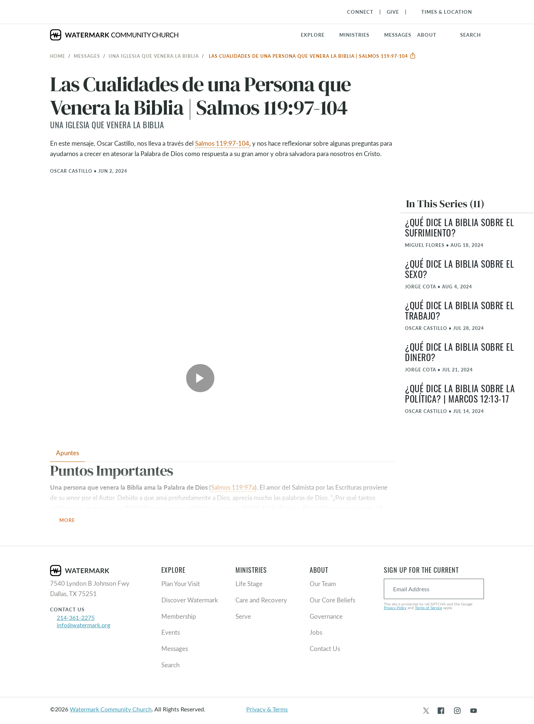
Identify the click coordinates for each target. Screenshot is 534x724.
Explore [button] (312, 35)
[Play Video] (200, 378)
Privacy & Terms (267, 709)
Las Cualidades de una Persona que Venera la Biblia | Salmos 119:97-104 (312, 56)
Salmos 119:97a (233, 487)
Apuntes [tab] (67, 453)
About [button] (426, 35)
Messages (87, 56)
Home (57, 56)
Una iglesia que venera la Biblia (154, 56)
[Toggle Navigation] (443, 12)
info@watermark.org (83, 625)
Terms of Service (428, 607)
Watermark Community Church (111, 709)
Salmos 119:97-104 (222, 143)
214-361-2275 (76, 617)
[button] (358, 34)
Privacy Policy (395, 607)
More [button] (71, 520)
